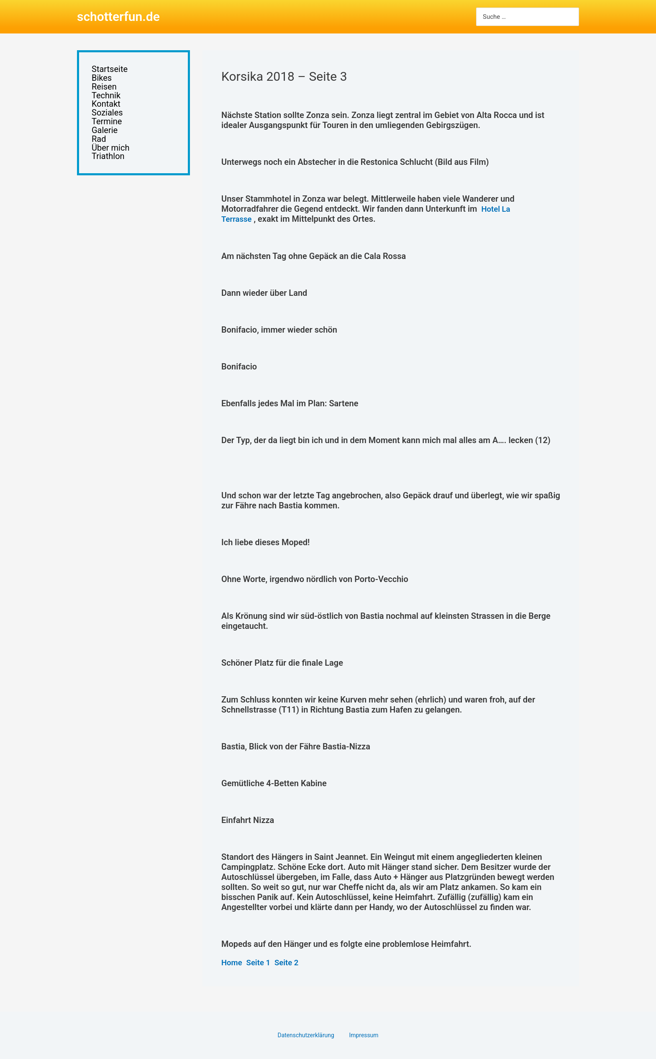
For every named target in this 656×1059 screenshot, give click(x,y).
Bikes (102, 79)
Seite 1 (261, 962)
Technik (106, 98)
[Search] (572, 17)
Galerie (105, 136)
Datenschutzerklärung (309, 1034)
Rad (99, 145)
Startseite (110, 69)
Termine (107, 126)
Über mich (110, 154)
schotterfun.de (118, 16)
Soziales (107, 117)
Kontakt (106, 107)
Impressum (361, 1034)
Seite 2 (291, 962)
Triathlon (108, 164)
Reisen (104, 88)
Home (232, 962)
